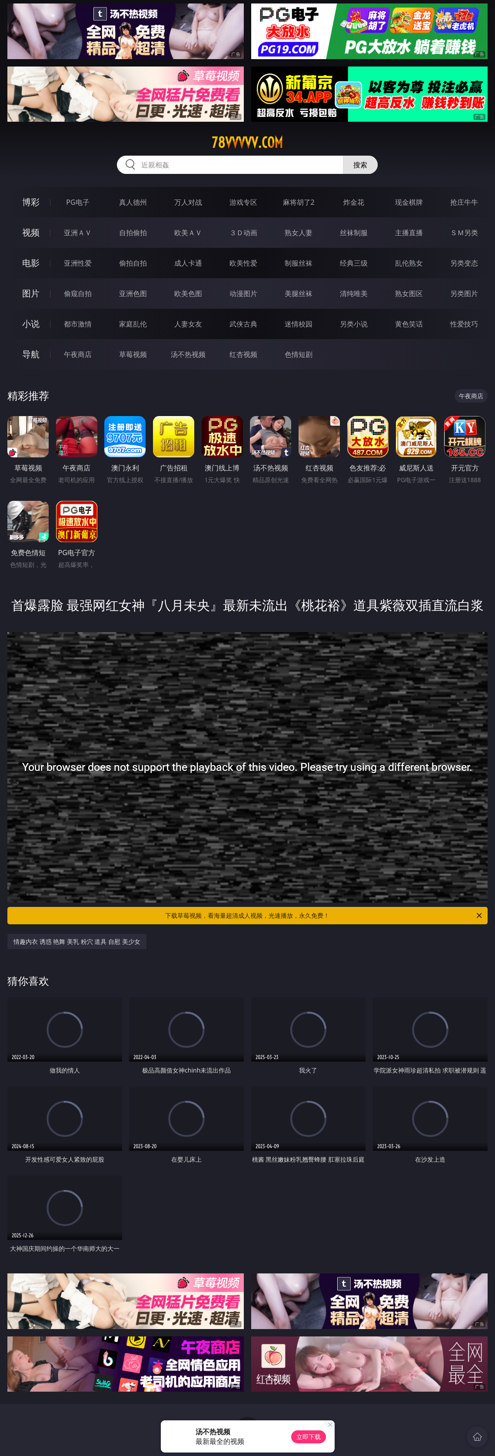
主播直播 (409, 232)
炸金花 (353, 202)
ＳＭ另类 (464, 232)
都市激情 (78, 324)
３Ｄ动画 (243, 232)
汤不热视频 (188, 354)
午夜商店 (78, 354)
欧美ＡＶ (188, 232)
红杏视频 (243, 354)
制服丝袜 (298, 263)
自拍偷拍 (133, 232)
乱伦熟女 (409, 263)
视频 (31, 232)
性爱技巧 (464, 324)
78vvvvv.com (247, 142)
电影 (31, 263)
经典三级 (354, 263)
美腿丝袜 (298, 293)
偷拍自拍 (133, 263)
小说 (31, 324)
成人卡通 (188, 263)
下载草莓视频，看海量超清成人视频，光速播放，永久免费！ (324, 915)
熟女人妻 (298, 232)
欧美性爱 (243, 263)
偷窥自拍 (78, 293)
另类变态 (464, 263)
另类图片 (464, 293)
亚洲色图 (133, 293)
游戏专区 (243, 202)
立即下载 (308, 1437)
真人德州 (133, 202)
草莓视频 (133, 354)
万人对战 (188, 202)
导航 (31, 354)
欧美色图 (188, 293)
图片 (31, 293)
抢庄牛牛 (464, 202)
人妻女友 (188, 324)
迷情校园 (298, 324)
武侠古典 (243, 324)
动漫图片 (243, 293)
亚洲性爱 (78, 263)
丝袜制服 (354, 232)
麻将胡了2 (299, 202)
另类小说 (354, 324)
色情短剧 (298, 354)
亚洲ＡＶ (78, 232)
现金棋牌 (409, 202)
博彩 (31, 202)
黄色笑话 (409, 324)
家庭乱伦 (133, 324)
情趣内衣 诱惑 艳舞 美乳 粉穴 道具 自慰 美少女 (76, 941)
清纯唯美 (354, 293)
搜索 (360, 165)
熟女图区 (409, 293)
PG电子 (77, 202)
